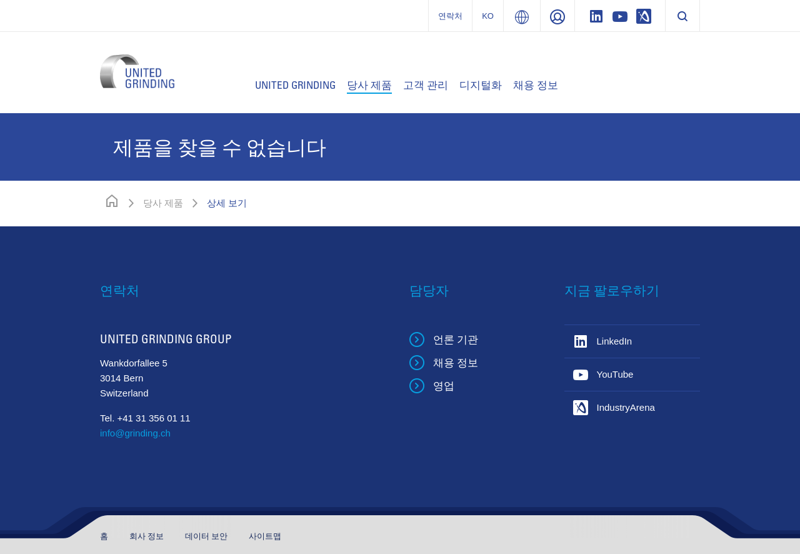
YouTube (615, 374)
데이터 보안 (207, 536)
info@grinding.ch (135, 433)
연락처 (450, 16)
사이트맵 (265, 536)
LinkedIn (614, 341)
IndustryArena (626, 407)
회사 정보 (147, 536)
